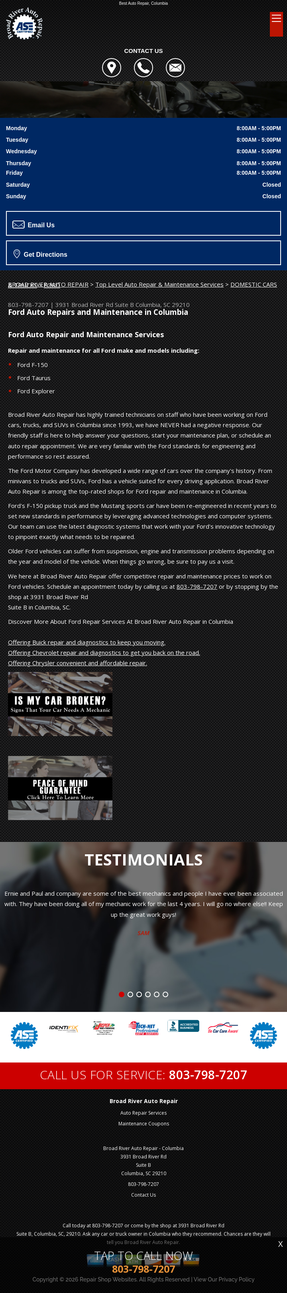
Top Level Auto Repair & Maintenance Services (159, 284)
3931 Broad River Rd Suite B (94, 305)
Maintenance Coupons (143, 1123)
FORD (52, 285)
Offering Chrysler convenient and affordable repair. (77, 663)
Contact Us (143, 1194)
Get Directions (40, 253)
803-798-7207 (28, 305)
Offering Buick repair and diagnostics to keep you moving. (86, 642)
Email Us (33, 225)
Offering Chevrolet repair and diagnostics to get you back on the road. (104, 652)
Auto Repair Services (143, 1112)
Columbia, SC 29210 (163, 305)
